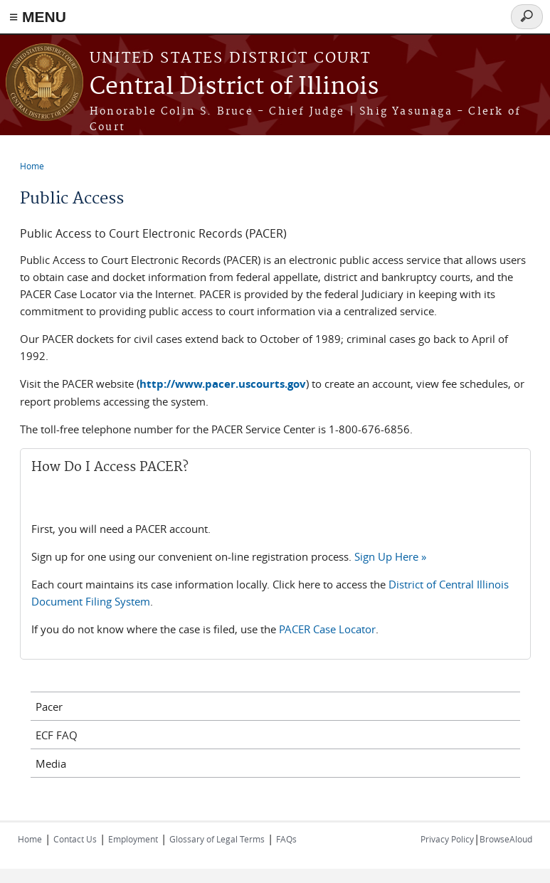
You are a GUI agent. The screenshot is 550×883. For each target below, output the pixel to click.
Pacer (49, 706)
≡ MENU (37, 17)
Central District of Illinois (234, 87)
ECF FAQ (57, 735)
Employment (133, 839)
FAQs (286, 839)
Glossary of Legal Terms (217, 839)
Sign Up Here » (390, 556)
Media (51, 763)
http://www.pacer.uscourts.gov (222, 383)
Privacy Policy (447, 839)
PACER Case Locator (327, 629)
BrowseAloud (506, 839)
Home (32, 165)
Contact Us (75, 839)
